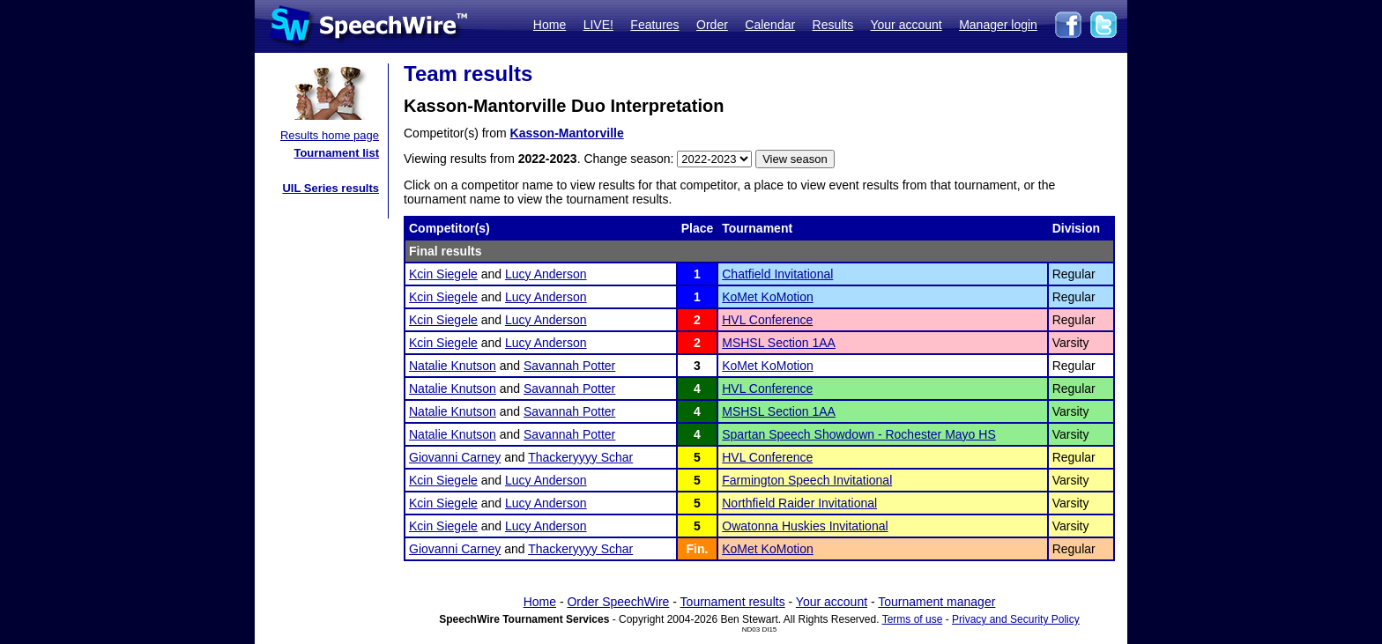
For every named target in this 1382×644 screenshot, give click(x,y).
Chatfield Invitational (777, 274)
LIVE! (598, 25)
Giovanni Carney (455, 457)
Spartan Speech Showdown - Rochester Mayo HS (859, 434)
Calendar (770, 25)
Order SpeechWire (618, 602)
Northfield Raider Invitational (799, 503)
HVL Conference (767, 320)
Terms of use (912, 619)
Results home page (329, 135)
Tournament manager (936, 602)
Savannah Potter (569, 366)
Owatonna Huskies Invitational (805, 526)
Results (833, 25)
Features (654, 25)
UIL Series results (330, 188)
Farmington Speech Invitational (807, 480)
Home (549, 25)
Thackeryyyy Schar (580, 457)
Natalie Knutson (452, 366)
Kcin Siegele (443, 274)
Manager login (998, 25)
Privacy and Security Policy (1016, 619)
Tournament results (732, 602)
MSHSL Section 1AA (779, 343)
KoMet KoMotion (768, 297)
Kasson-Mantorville (567, 133)
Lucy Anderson (546, 274)
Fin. (698, 549)
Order (712, 25)
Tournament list (336, 152)
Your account (905, 25)
